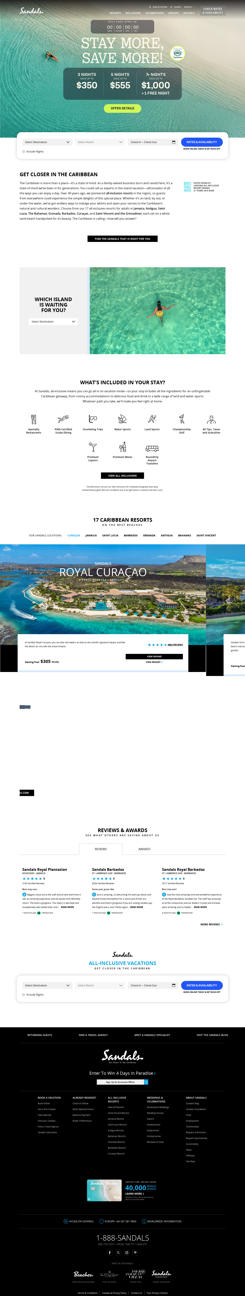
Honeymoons (153, 1124)
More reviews (212, 924)
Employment (192, 1120)
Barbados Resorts (117, 1147)
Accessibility (192, 1144)
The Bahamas (37, 213)
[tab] (101, 849)
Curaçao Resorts (116, 1153)
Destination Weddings (158, 1107)
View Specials (44, 1115)
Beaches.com (20, 792)
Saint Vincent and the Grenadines (119, 213)
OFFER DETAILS (122, 108)
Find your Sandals (47, 1120)
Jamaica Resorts (116, 1118)
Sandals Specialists (47, 1132)
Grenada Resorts (116, 1142)
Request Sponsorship (196, 1138)
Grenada (54, 213)
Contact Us (136, 1293)
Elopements (153, 1130)
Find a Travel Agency (48, 1126)
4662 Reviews (175, 644)
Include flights (33, 151)
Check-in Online (80, 1103)
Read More (67, 907)
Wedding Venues (155, 1113)
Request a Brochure (196, 1132)
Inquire (150, 1118)
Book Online (44, 1103)
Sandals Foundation (196, 1109)
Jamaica (139, 208)
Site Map (190, 1161)
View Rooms (154, 656)
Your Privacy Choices (157, 1293)
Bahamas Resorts (117, 1136)
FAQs (188, 1115)
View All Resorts (116, 1107)
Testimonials (192, 1126)
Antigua (151, 208)
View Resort (154, 662)
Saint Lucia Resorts (117, 1124)
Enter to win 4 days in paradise (122, 1073)
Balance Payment (81, 1115)
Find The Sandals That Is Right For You (122, 238)
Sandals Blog (192, 1103)
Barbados (68, 213)
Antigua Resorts (116, 1130)
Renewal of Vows (155, 1142)
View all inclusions (122, 475)
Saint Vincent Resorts (118, 1113)
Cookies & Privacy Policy (114, 1293)
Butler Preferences (82, 1120)
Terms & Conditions (88, 1293)
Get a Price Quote (47, 1109)
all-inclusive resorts (119, 193)
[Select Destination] (53, 321)
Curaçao (82, 213)
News (189, 1149)
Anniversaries (154, 1136)
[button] (7, 893)
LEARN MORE (134, 1193)
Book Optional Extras (83, 1109)
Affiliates (190, 1155)
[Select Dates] (153, 142)
